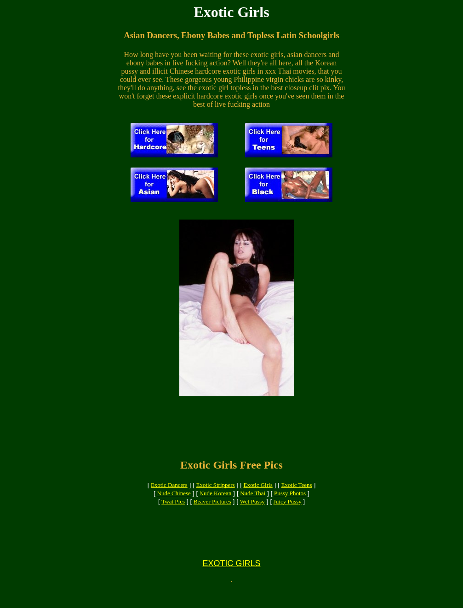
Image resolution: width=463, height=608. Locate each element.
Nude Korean (216, 501)
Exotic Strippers (215, 493)
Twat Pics (173, 509)
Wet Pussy (252, 509)
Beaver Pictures (212, 509)
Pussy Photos (290, 501)
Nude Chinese (174, 501)
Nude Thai (252, 501)
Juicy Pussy (288, 509)
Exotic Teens (296, 493)
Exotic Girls (258, 493)
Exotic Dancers (169, 493)
